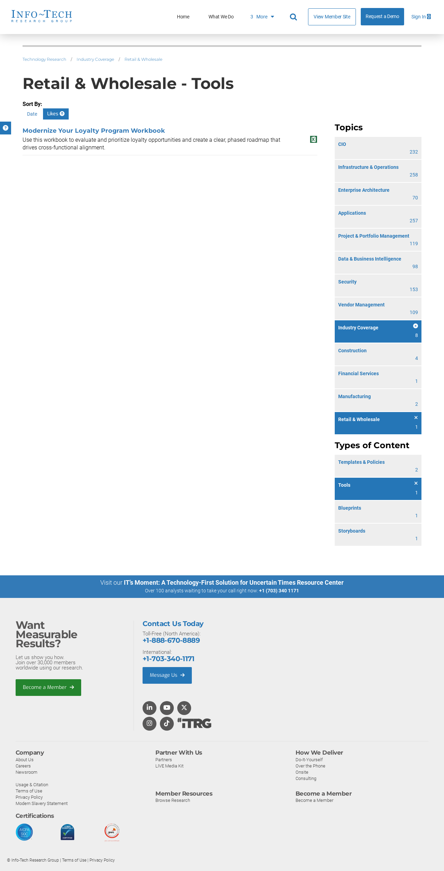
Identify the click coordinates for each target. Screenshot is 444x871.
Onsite (302, 771)
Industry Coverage (95, 59)
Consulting (306, 778)
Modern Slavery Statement (42, 803)
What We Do (220, 17)
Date (32, 114)
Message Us (168, 675)
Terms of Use (29, 790)
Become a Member (49, 687)
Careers (23, 765)
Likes (56, 113)
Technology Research (44, 59)
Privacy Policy (29, 796)
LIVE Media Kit (169, 765)
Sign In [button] (421, 17)
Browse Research (172, 800)
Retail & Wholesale (143, 59)
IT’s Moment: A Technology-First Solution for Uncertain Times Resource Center (234, 582)
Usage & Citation (32, 784)
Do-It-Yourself (309, 759)
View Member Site (332, 16)
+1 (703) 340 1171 (279, 590)
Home (183, 17)
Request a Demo (382, 16)
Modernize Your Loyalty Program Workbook (94, 130)
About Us (25, 759)
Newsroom (26, 771)
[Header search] (294, 17)
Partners (163, 759)
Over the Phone (310, 765)
